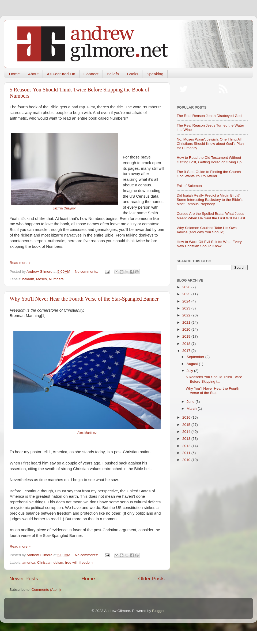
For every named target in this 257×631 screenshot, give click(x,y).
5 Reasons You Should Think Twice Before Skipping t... (214, 379)
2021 (186, 322)
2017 (186, 351)
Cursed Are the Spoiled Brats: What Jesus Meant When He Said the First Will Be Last (211, 216)
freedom (86, 562)
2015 (186, 425)
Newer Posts (23, 578)
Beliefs (113, 74)
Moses (41, 279)
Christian (44, 562)
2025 (186, 294)
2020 (186, 329)
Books (132, 74)
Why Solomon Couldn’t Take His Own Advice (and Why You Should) (207, 230)
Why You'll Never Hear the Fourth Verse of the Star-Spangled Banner (84, 299)
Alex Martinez (87, 433)
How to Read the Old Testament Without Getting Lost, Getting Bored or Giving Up (209, 160)
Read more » (20, 263)
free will (71, 562)
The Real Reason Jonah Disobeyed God (209, 116)
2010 (186, 460)
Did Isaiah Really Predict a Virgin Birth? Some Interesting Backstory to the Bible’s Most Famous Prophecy (210, 199)
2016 (186, 417)
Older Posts (151, 578)
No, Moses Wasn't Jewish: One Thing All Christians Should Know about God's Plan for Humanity (210, 143)
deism (58, 562)
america (28, 562)
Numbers (56, 279)
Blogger (158, 611)
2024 (186, 301)
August (193, 364)
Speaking (154, 74)
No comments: (87, 272)
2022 (186, 315)
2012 (186, 446)
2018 (186, 344)
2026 (186, 287)
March (192, 409)
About (33, 74)
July (190, 371)
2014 (186, 432)
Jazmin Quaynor (64, 208)
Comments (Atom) (46, 590)
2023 (186, 308)
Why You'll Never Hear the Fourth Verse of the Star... (212, 390)
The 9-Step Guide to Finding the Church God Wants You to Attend (209, 174)
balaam (28, 279)
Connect (91, 74)
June (191, 402)
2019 (186, 336)
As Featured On (61, 74)
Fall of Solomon (189, 186)
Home (14, 74)
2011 (186, 453)
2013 (186, 439)
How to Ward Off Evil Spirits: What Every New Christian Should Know (209, 244)
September (196, 357)
